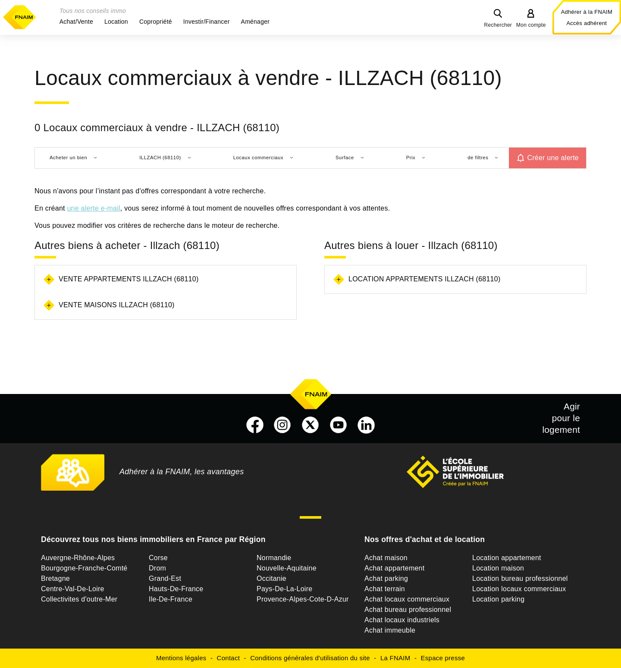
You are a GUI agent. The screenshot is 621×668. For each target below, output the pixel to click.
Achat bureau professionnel (407, 609)
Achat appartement (394, 568)
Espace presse (443, 658)
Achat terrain (384, 588)
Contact (228, 658)
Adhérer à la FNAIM (586, 12)
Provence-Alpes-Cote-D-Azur (303, 599)
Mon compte (531, 25)
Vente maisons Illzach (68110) (117, 305)
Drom (157, 568)
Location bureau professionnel (520, 578)
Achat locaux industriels (401, 620)
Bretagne (55, 578)
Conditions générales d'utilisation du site (310, 658)
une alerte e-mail (93, 208)
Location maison (498, 568)
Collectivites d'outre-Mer (79, 599)
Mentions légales (181, 658)
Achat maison (386, 557)
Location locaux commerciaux (519, 588)
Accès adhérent (586, 23)
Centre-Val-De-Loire (72, 588)
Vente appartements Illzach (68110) (128, 279)
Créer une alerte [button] (553, 157)
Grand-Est (165, 578)
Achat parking (386, 578)
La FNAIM (395, 658)
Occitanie (271, 578)
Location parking (498, 599)
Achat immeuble (389, 630)
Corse (158, 557)
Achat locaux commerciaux (406, 599)
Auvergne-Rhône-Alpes (78, 557)
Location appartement (506, 557)
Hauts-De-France (176, 588)
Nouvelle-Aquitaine (287, 568)
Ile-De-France (170, 599)
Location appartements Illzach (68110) (424, 279)
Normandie (274, 557)
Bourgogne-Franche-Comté (84, 568)
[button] (76, 21)
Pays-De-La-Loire (284, 588)
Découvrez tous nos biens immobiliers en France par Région (153, 539)
